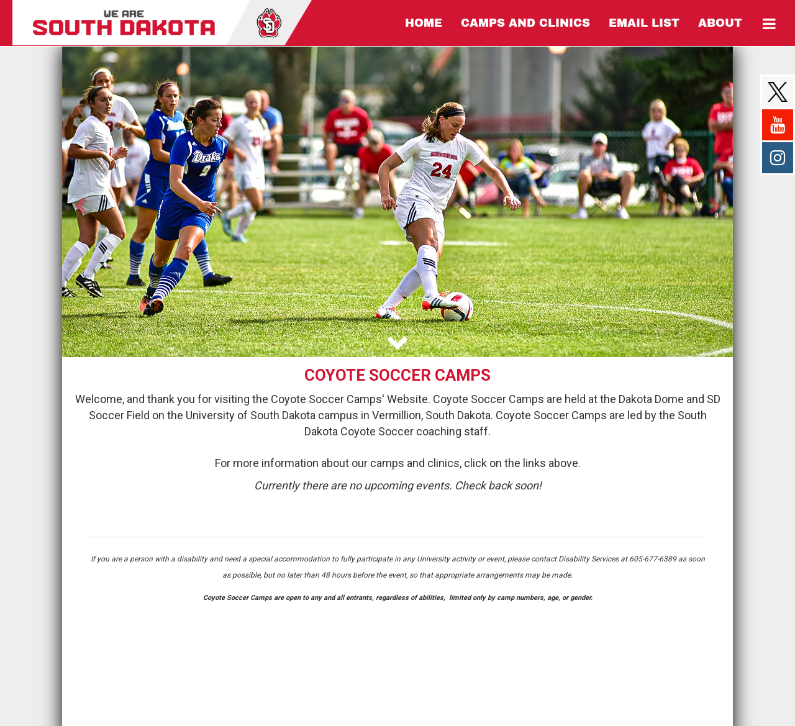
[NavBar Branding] (162, 22)
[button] (79, 202)
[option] (397, 202)
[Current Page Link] (424, 23)
